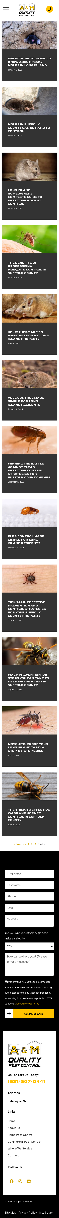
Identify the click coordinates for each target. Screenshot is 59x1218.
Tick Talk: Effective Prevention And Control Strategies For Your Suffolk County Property (27, 608)
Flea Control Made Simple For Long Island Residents (26, 540)
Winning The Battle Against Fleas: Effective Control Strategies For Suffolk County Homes (29, 470)
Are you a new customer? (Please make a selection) (26, 935)
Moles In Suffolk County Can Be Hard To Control (29, 128)
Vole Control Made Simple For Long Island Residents (26, 401)
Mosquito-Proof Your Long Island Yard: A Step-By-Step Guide (28, 747)
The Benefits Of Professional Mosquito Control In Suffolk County (27, 268)
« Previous (20, 844)
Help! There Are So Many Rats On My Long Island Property (28, 335)
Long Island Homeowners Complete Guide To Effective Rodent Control (25, 196)
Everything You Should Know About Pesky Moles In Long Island (29, 62)
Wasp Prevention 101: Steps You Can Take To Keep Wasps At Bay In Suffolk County (28, 680)
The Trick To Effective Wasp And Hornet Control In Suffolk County (29, 815)
